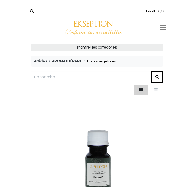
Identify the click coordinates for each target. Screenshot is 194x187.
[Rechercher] (32, 11)
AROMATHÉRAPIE (67, 61)
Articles (40, 61)
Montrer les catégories (97, 47)
